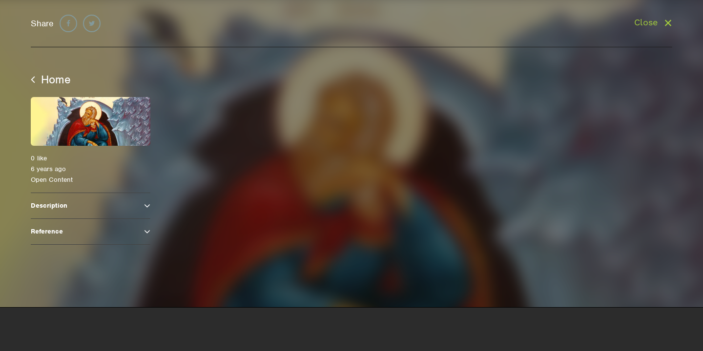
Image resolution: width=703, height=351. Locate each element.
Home (51, 79)
